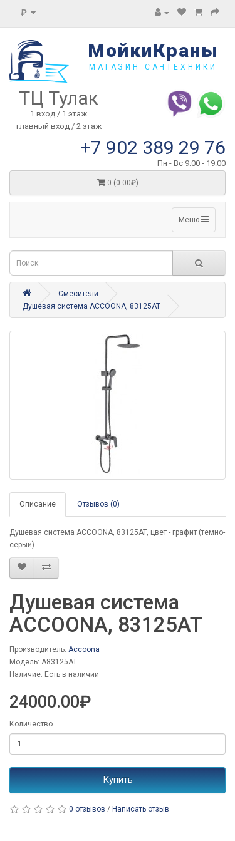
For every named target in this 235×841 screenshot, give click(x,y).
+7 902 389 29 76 (153, 147)
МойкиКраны (153, 50)
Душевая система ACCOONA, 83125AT (91, 306)
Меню (194, 219)
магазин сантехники (153, 67)
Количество (31, 724)
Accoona (84, 649)
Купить (118, 779)
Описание (37, 504)
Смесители (78, 293)
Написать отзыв (140, 809)
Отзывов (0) (98, 504)
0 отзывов (87, 809)
